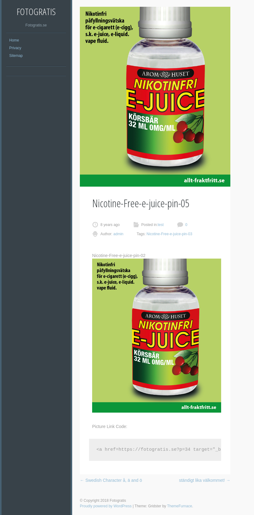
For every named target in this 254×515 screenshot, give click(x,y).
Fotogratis (36, 11)
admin (117, 234)
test (160, 225)
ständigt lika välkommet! (204, 480)
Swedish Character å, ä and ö (111, 480)
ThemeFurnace (179, 506)
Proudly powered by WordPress (106, 506)
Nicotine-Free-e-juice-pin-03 (169, 234)
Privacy (15, 48)
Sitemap (16, 55)
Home (14, 40)
